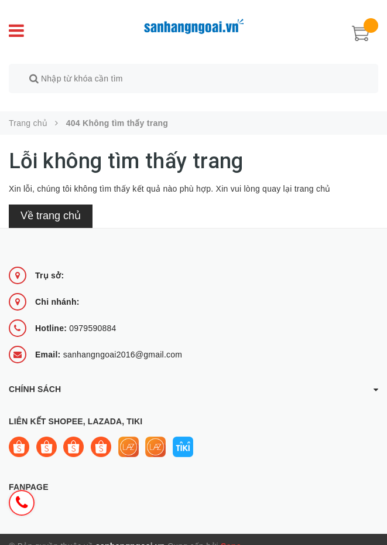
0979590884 (76, 315)
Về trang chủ (50, 203)
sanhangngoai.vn (130, 532)
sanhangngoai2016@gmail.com (108, 341)
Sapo (231, 532)
